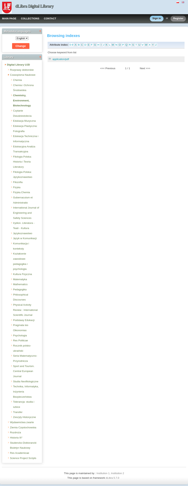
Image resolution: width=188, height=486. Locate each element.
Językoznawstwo (22, 233)
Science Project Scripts (23, 458)
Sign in (157, 18)
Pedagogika (19, 289)
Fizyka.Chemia (21, 192)
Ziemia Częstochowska (23, 427)
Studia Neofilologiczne (25, 381)
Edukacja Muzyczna (24, 120)
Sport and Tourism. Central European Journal (24, 371)
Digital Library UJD (18, 64)
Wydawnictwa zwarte (22, 422)
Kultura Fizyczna (22, 274)
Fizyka (17, 187)
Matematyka (20, 279)
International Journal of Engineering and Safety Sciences (26, 212)
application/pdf (60, 59)
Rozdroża (15, 432)
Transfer (17, 412)
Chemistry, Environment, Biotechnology (22, 100)
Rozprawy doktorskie (22, 69)
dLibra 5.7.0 (113, 477)
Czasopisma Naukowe (22, 74)
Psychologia (20, 335)
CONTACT (50, 18)
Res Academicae (19, 453)
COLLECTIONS (30, 18)
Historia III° (16, 437)
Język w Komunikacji (25, 238)
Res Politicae (20, 340)
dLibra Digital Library (34, 6)
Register (178, 18)
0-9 (71, 44)
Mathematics (20, 284)
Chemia (17, 80)
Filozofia (18, 182)
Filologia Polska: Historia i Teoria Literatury (22, 161)
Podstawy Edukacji (24, 320)
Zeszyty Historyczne (24, 417)
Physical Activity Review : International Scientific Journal (25, 309)
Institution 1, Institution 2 (110, 473)
